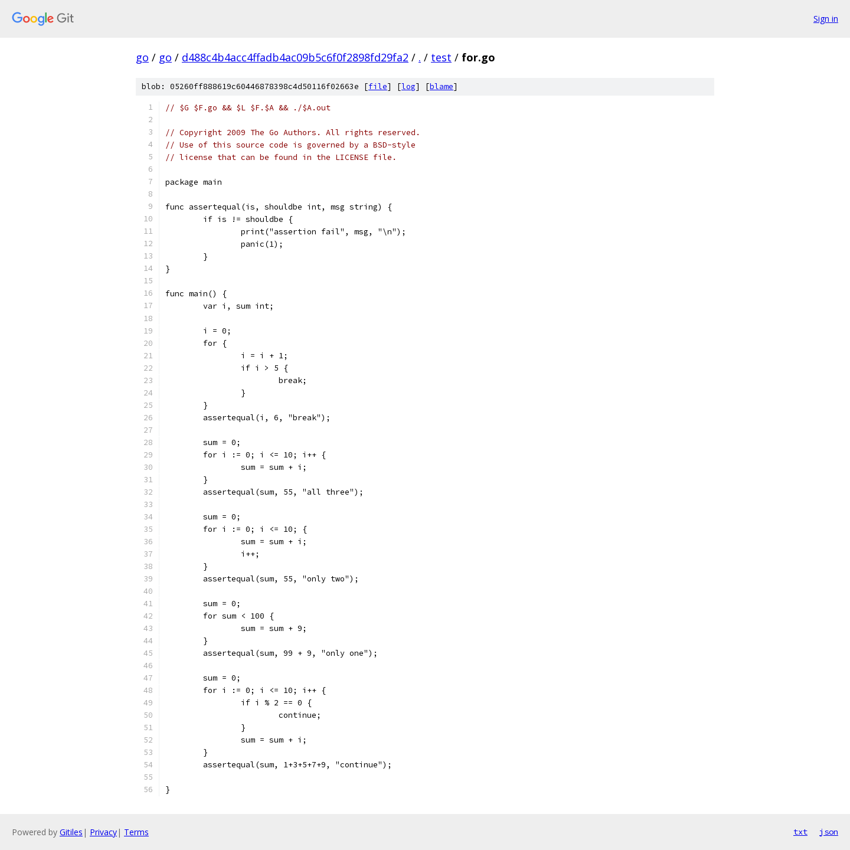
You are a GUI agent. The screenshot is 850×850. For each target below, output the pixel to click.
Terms (136, 832)
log (408, 86)
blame (441, 86)
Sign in (825, 18)
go (142, 57)
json (828, 831)
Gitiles (71, 832)
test (441, 57)
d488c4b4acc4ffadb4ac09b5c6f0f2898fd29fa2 (295, 57)
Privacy (103, 832)
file (377, 86)
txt (800, 831)
